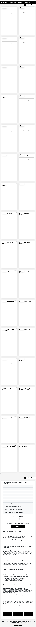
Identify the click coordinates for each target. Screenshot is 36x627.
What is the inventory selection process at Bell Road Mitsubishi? (14, 486)
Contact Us (18, 526)
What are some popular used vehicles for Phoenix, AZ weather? (14, 512)
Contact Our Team (28, 612)
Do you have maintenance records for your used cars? (13, 506)
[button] (4, 7)
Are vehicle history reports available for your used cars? (13, 489)
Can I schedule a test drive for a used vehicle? (12, 503)
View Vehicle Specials (7, 613)
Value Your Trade (18, 612)
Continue (18, 625)
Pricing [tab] (12, 13)
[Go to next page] (33, 5)
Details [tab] (7, 13)
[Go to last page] (35, 5)
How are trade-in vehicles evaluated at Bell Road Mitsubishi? (14, 500)
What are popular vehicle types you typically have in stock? (14, 509)
